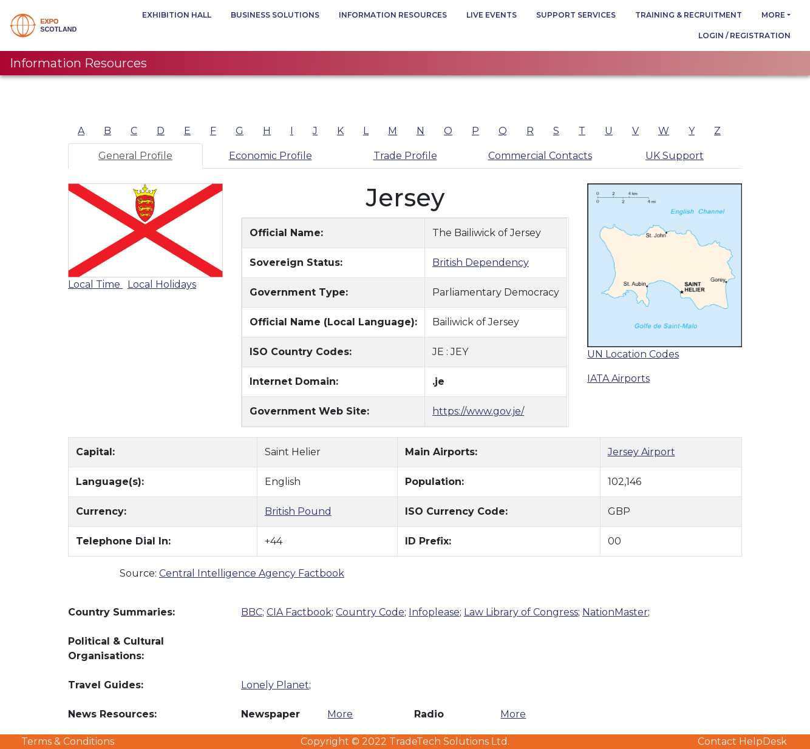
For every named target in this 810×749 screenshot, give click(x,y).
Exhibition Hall (176, 14)
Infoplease (434, 612)
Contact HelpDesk (742, 741)
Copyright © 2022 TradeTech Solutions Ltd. (405, 741)
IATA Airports (618, 378)
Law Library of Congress (521, 612)
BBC (251, 612)
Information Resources (393, 14)
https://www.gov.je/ (478, 411)
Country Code (370, 612)
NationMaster (615, 612)
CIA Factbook (299, 612)
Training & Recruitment (688, 14)
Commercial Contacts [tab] (540, 155)
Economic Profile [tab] (270, 155)
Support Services (576, 14)
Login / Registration (744, 35)
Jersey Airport (641, 452)
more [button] (773, 14)
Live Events (491, 14)
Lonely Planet (275, 685)
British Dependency (480, 262)
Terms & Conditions (67, 741)
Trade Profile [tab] (405, 155)
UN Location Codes (633, 354)
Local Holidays (162, 284)
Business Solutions (275, 14)
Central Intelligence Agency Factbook (251, 573)
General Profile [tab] (135, 155)
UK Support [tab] (674, 155)
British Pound (298, 511)
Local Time (95, 284)
